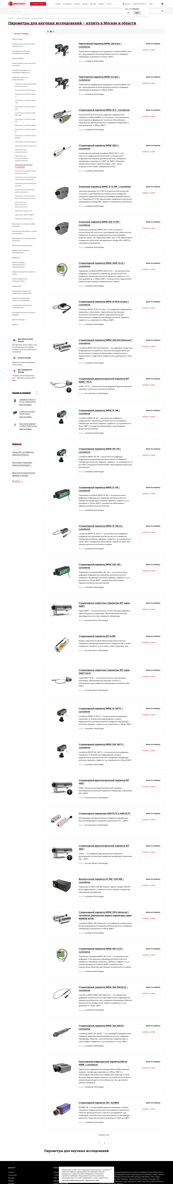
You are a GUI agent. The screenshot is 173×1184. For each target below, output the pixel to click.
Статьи (109, 4)
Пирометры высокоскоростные (26, 146)
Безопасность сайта (92, 1180)
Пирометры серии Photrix (24, 219)
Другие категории (18, 320)
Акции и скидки (17, 39)
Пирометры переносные (23, 211)
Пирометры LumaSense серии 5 (26, 125)
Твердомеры (16, 286)
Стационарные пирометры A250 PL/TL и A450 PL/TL (104, 813)
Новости (101, 4)
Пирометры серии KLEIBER (24, 215)
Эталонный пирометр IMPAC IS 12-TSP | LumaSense (105, 186)
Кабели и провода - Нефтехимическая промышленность (18, 264)
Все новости (17, 481)
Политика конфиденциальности (73, 1180)
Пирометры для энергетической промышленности (21, 204)
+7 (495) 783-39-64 (138, 4)
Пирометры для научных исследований (23, 166)
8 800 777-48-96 (59, 1178)
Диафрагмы (16, 258)
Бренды (85, 4)
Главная (58, 4)
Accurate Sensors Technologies (25, 90)
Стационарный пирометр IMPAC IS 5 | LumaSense (104, 110)
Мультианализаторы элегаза (22, 245)
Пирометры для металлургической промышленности (21, 158)
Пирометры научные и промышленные (29, 18)
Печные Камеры (18, 58)
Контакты (77, 4)
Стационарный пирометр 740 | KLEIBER (99, 1102)
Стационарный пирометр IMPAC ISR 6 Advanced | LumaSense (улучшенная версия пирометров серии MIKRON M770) (105, 915)
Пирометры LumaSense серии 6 (26, 142)
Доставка (93, 4)
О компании (67, 4)
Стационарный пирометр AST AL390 (97, 636)
